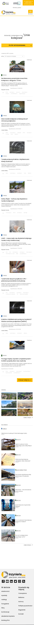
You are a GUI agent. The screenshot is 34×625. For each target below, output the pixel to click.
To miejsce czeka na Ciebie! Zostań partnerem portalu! (28, 3)
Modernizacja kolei (9, 372)
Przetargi (7, 134)
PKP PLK (7, 92)
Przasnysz (7, 93)
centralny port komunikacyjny (10, 294)
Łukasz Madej (4, 130)
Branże (30, 12)
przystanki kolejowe (14, 93)
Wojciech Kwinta (5, 89)
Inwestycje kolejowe (26, 371)
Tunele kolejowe (13, 132)
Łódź (6, 252)
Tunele (12, 134)
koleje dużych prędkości (24, 294)
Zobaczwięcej (27, 545)
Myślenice (16, 134)
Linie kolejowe (12, 92)
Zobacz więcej (27, 417)
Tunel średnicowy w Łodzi (10, 253)
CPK (17, 294)
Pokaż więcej (24, 380)
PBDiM (17, 253)
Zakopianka (19, 132)
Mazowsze (18, 92)
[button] (14, 56)
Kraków (7, 132)
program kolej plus (22, 93)
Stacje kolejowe (24, 92)
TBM (10, 252)
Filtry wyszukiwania (17, 45)
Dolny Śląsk (25, 212)
